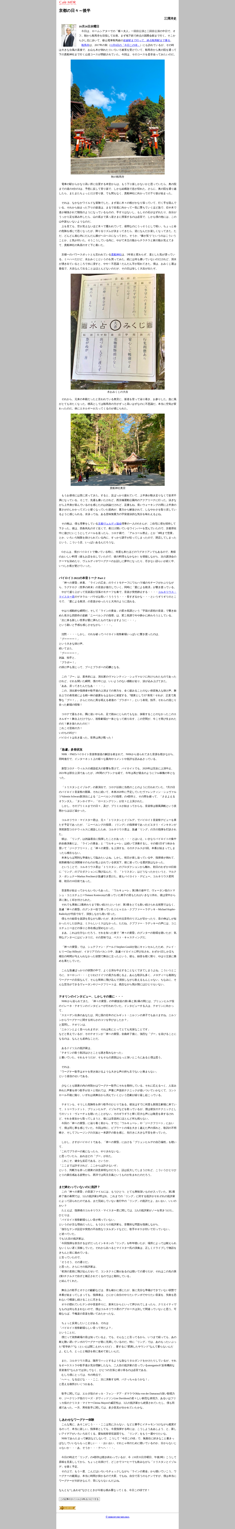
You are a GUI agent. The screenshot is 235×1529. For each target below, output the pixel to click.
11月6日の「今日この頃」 (125, 45)
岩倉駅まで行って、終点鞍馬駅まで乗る (146, 40)
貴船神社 (116, 254)
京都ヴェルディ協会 (110, 523)
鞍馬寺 (85, 45)
